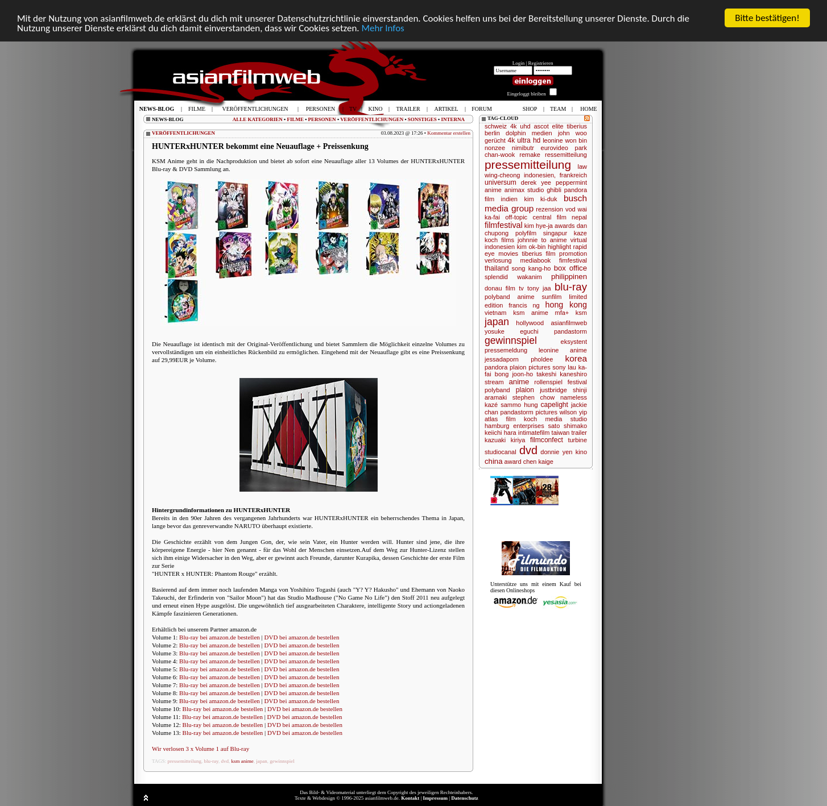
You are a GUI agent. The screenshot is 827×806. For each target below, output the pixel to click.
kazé (491, 404)
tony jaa (539, 288)
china (494, 461)
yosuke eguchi (512, 331)
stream (494, 382)
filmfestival (504, 225)
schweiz (496, 126)
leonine (553, 140)
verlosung (498, 260)
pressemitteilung (185, 761)
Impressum (435, 798)
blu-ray (211, 761)
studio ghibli (544, 189)
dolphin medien (529, 133)
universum (500, 182)
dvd (225, 761)
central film (549, 217)
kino (581, 451)
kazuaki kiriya (505, 440)
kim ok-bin (531, 246)
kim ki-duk (540, 199)
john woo (572, 133)
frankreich (573, 175)
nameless (573, 397)
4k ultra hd (523, 140)
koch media (543, 419)
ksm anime (242, 761)
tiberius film (539, 253)
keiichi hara (500, 432)
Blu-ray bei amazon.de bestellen (219, 637)
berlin (492, 133)
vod (570, 209)
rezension (549, 209)
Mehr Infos (382, 28)
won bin (576, 140)
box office (570, 268)
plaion (525, 390)
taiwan (561, 432)
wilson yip (573, 412)
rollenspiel (548, 382)
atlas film (500, 419)
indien (509, 199)
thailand (496, 268)
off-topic (516, 217)
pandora (496, 367)
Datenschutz (464, 798)
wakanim (529, 276)
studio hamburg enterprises (536, 422)
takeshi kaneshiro (561, 374)
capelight (554, 405)
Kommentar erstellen (448, 133)
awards (564, 225)
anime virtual (568, 239)
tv (521, 288)
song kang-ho (531, 268)
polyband (497, 390)
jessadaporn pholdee (519, 359)
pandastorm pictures (529, 412)
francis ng (523, 305)
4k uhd (520, 126)
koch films (499, 239)
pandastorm (570, 331)
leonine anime (563, 350)
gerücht (495, 140)
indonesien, (540, 175)
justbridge (553, 390)
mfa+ (562, 312)
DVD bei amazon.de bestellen (302, 637)
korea (576, 358)
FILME (295, 119)
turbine (577, 440)
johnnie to (532, 239)
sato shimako (567, 425)
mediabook (535, 260)
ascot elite (548, 126)
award (513, 461)
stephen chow (533, 397)
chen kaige (538, 461)
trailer (580, 432)
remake (529, 154)
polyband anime (510, 296)
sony (558, 367)
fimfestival (573, 260)
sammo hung (519, 404)
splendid (496, 276)
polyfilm (525, 233)
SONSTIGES (422, 119)
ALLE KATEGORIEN (258, 119)
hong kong (566, 304)
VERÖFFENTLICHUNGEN (371, 119)
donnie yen (556, 451)
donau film (500, 288)
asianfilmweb (569, 322)
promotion (573, 253)
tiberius (577, 126)
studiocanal (500, 451)
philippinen (569, 276)
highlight (559, 246)
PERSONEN (322, 119)
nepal (579, 217)
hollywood (530, 322)
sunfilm (551, 296)
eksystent (574, 341)
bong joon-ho (514, 374)
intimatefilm (534, 432)
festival (577, 382)
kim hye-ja (538, 225)
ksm (581, 312)
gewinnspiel (282, 761)
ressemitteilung (566, 154)
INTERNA (453, 119)
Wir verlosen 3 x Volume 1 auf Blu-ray (200, 748)
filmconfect (546, 440)
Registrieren (540, 63)
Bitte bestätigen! (767, 18)
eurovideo (554, 147)
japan (261, 761)
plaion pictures (530, 367)
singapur (555, 233)
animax (514, 189)
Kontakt (410, 798)
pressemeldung (506, 350)
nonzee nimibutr (509, 147)
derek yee (536, 182)
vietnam (496, 312)
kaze (580, 233)
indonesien (500, 246)
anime (519, 381)
